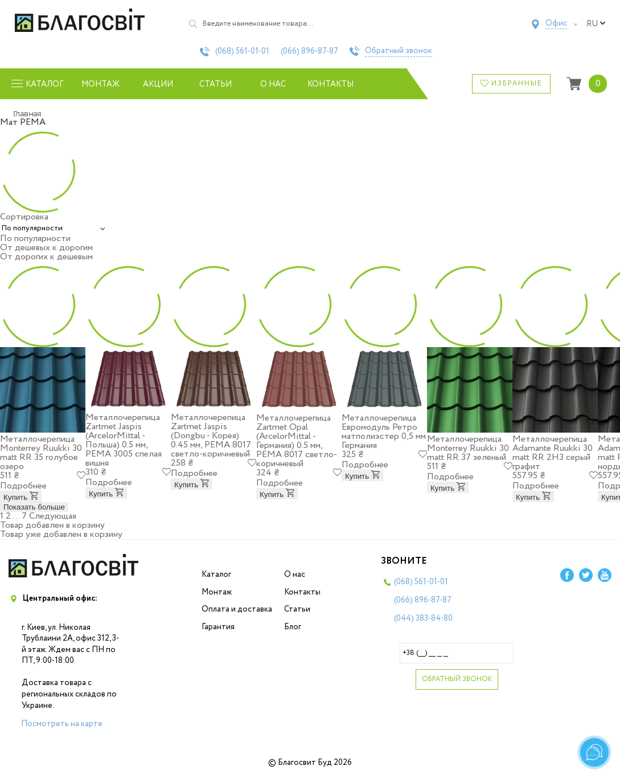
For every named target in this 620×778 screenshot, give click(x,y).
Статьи (215, 84)
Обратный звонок (398, 51)
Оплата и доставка (237, 609)
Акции (158, 84)
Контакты (330, 84)
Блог (292, 627)
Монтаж (100, 84)
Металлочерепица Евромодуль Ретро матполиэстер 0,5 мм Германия (384, 432)
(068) (242, 51)
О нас (273, 84)
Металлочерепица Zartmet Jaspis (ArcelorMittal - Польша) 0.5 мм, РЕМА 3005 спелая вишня (123, 440)
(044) (423, 618)
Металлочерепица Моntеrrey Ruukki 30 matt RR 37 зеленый (468, 448)
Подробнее (23, 485)
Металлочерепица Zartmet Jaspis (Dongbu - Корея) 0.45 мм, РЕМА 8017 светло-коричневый (211, 436)
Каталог (216, 574)
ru (596, 24)
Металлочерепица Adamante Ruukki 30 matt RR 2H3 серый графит (552, 453)
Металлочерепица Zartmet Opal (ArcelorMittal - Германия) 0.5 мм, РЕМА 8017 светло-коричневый (296, 441)
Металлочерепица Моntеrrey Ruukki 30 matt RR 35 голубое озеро (41, 453)
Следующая (52, 516)
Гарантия (218, 627)
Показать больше (34, 507)
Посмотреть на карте (61, 724)
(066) (309, 51)
